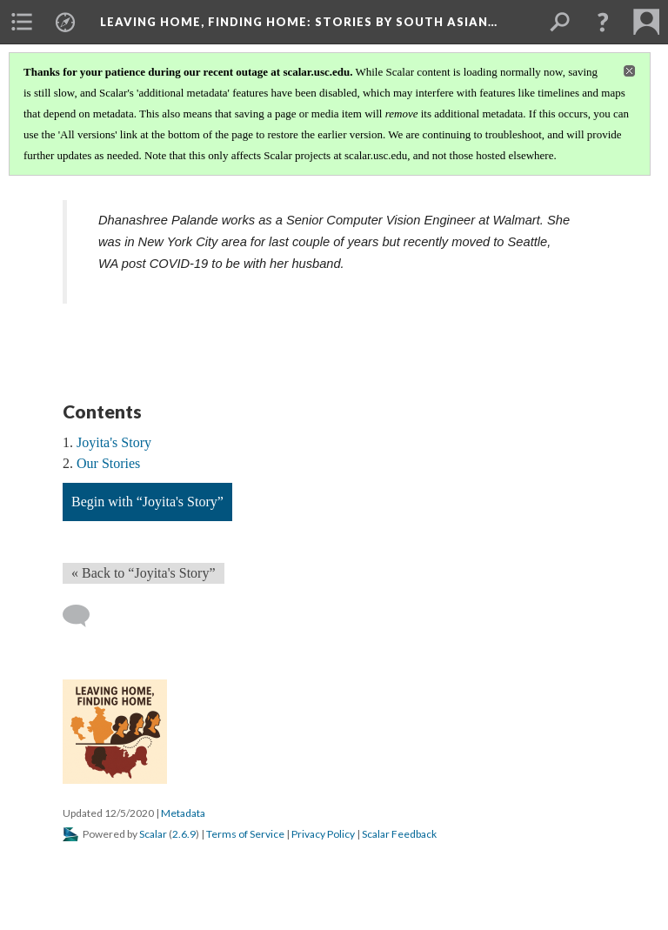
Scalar (153, 833)
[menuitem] (21, 21)
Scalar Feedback (399, 833)
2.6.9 (184, 833)
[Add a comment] (84, 616)
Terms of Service (245, 833)
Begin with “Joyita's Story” (147, 501)
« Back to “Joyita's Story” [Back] (143, 572)
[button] (603, 21)
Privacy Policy (323, 833)
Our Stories (108, 463)
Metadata (183, 813)
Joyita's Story (114, 442)
